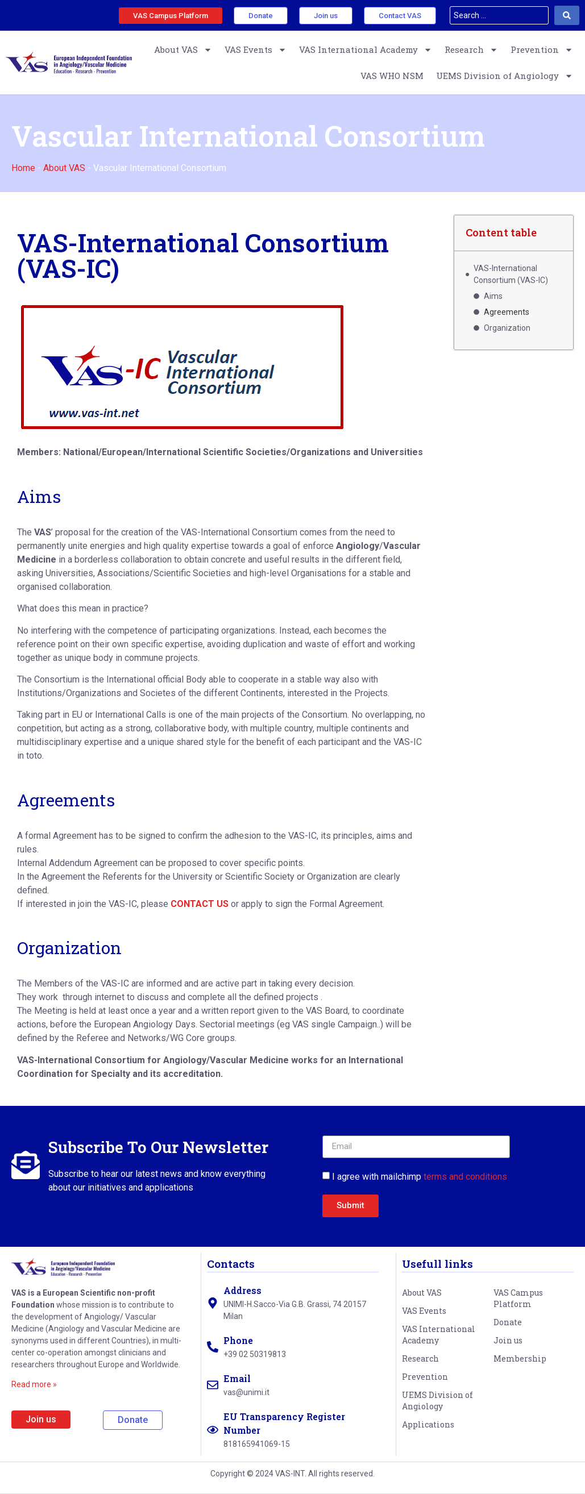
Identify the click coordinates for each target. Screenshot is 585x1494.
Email (237, 1378)
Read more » (34, 1384)
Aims (493, 296)
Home (23, 168)
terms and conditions (465, 1176)
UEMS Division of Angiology (504, 76)
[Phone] (212, 1346)
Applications (428, 1424)
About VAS (183, 50)
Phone (238, 1340)
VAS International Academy (365, 50)
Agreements (506, 312)
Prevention (542, 50)
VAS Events (256, 50)
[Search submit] (566, 15)
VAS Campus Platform (518, 1298)
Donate (507, 1322)
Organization (507, 327)
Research (471, 50)
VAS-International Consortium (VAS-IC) (511, 274)
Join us (507, 1340)
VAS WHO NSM (392, 75)
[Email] (212, 1385)
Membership (519, 1358)
